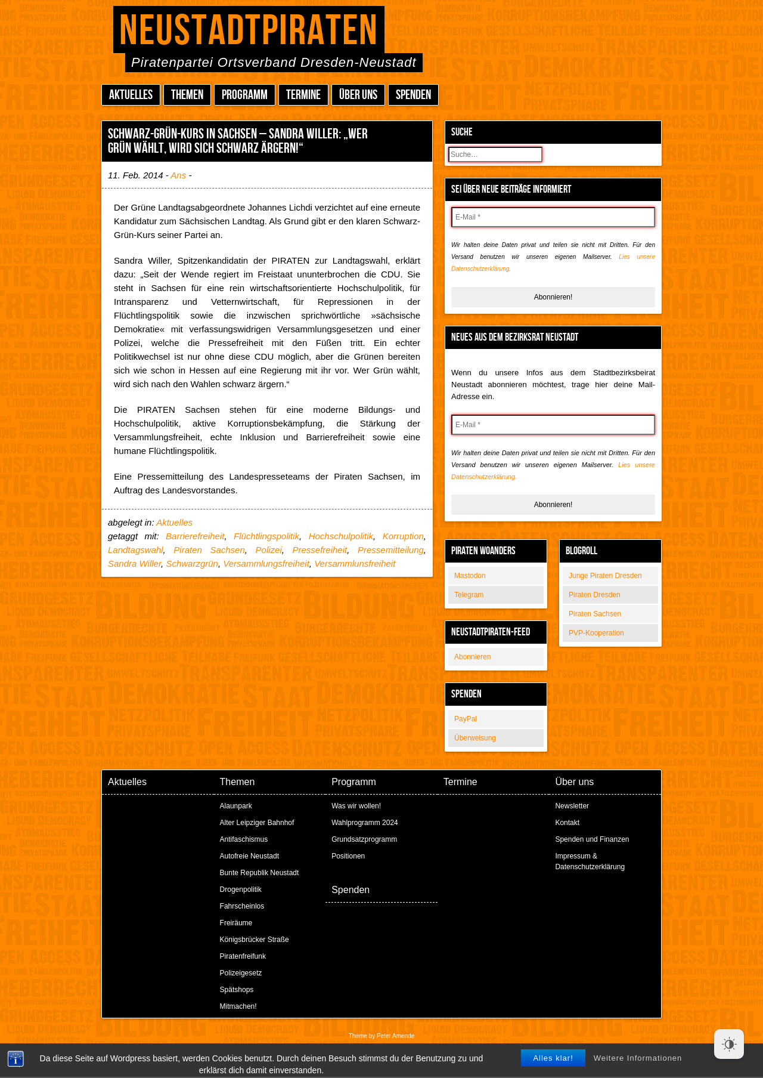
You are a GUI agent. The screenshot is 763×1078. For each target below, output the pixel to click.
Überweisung (475, 738)
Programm (245, 95)
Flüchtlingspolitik (266, 536)
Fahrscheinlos (242, 906)
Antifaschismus (244, 839)
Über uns (358, 95)
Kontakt (567, 822)
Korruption (403, 536)
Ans (178, 175)
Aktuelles (131, 95)
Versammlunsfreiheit (354, 563)
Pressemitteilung (391, 550)
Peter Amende (395, 1036)
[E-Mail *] (553, 217)
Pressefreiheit (319, 550)
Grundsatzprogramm (364, 839)
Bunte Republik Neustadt (259, 873)
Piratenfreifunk (243, 956)
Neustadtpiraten (249, 31)
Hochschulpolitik (341, 536)
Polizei (269, 550)
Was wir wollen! (356, 806)
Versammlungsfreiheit (266, 563)
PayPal (465, 719)
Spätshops (237, 990)
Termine (303, 95)
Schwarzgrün (192, 563)
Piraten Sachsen (595, 614)
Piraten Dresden (595, 595)
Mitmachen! (238, 1006)
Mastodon (470, 576)
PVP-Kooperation (596, 633)
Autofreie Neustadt (249, 856)
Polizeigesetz (241, 973)
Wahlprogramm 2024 (364, 822)
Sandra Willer (134, 563)
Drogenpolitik (241, 889)
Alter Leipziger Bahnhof (257, 822)
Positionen (348, 856)
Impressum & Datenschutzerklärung (590, 861)
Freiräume (236, 923)
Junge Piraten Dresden (605, 576)
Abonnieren (472, 657)
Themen (187, 95)
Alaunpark (236, 806)
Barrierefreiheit (195, 536)
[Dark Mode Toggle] (729, 1044)
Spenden (413, 95)
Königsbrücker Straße (254, 939)
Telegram (468, 595)
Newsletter (572, 806)
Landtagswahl (135, 550)
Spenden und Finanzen (592, 839)
